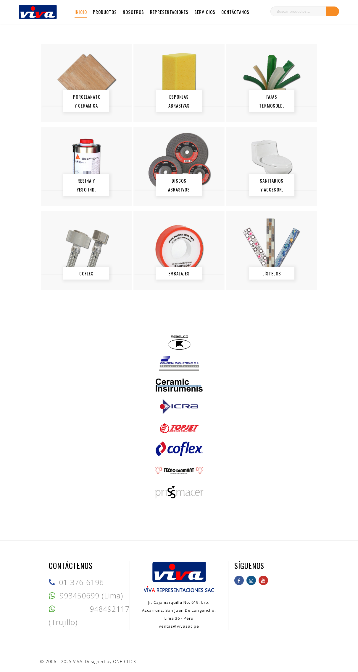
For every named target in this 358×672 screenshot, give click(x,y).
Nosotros (133, 12)
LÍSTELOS (271, 273)
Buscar (332, 11)
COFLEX (86, 273)
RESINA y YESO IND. (86, 185)
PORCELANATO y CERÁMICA (87, 101)
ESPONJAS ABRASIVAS (179, 101)
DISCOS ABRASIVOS (179, 185)
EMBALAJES (179, 273)
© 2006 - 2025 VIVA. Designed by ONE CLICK (88, 661)
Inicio (81, 12)
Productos (105, 12)
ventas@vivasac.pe (179, 626)
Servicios (204, 12)
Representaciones (169, 12)
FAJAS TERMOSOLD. (271, 101)
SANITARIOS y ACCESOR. (272, 185)
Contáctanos (235, 12)
